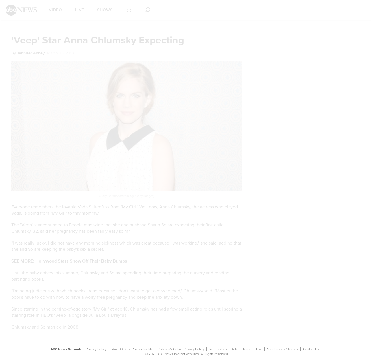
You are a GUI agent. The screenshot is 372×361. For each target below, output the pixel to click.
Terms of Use (252, 349)
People (76, 225)
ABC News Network (66, 349)
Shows (105, 10)
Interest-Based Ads (223, 349)
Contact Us (311, 349)
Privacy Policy (96, 349)
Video (55, 10)
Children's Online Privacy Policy (181, 349)
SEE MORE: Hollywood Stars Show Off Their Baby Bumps (69, 261)
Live (79, 10)
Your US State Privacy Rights (132, 349)
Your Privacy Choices (282, 349)
